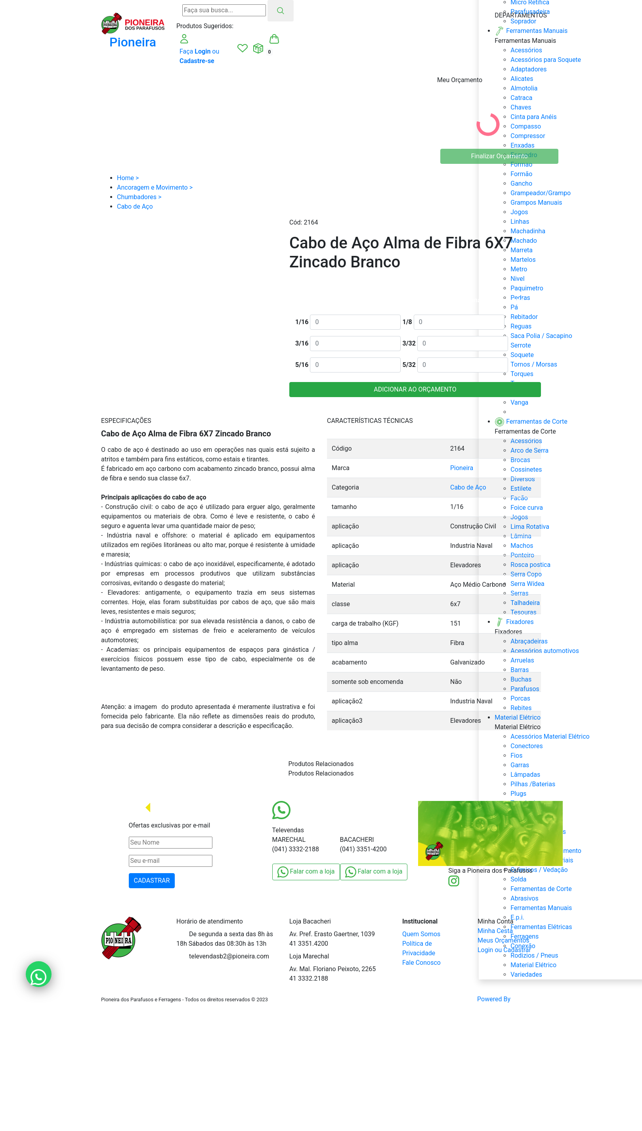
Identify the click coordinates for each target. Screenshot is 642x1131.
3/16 (301, 343)
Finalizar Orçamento (499, 156)
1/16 (301, 322)
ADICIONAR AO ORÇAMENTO (415, 389)
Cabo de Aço (468, 487)
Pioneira (461, 468)
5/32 (408, 365)
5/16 (301, 365)
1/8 (407, 322)
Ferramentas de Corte (540, 889)
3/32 (408, 343)
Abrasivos (524, 898)
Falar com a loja (306, 872)
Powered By (509, 999)
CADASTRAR (152, 880)
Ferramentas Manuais (541, 908)
